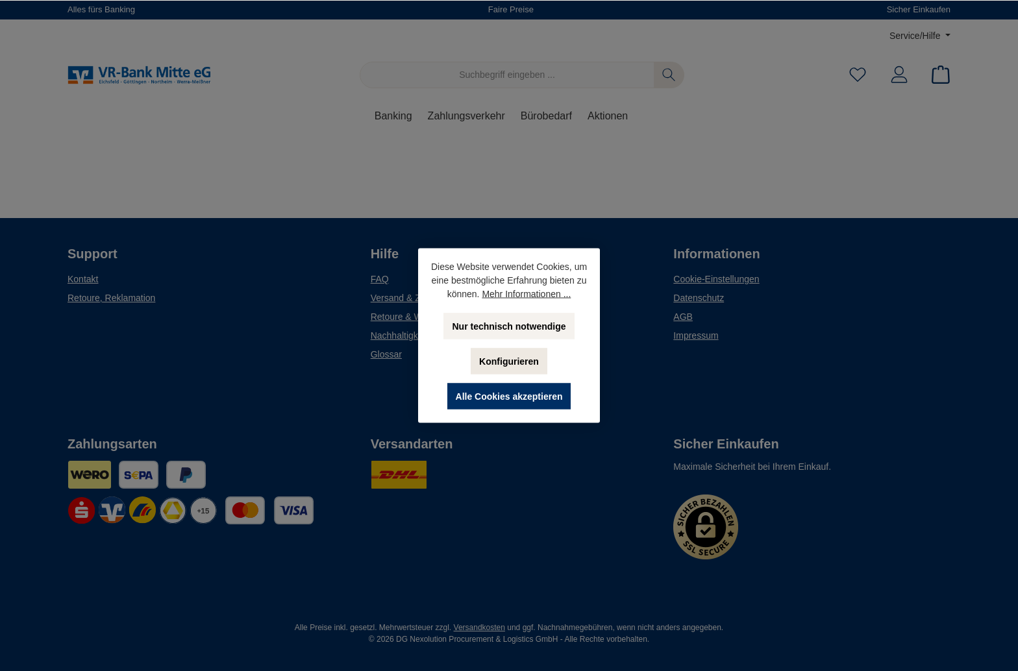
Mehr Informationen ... (526, 294)
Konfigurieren (509, 361)
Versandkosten (479, 627)
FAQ (380, 279)
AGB (683, 316)
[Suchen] (669, 75)
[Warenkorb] (936, 75)
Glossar (386, 354)
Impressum (695, 335)
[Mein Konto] (899, 75)
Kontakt (83, 279)
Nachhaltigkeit (399, 335)
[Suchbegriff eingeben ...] (507, 75)
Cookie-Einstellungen (716, 279)
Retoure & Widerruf (410, 316)
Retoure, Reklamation (111, 298)
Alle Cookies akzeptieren (509, 396)
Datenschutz (698, 298)
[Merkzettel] (857, 75)
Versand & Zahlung (409, 298)
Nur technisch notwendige (508, 326)
